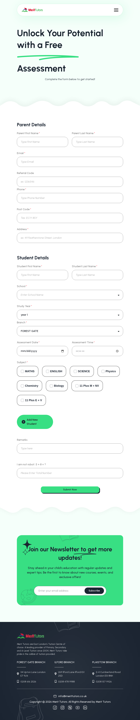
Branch (22, 322)
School (22, 286)
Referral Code (25, 173)
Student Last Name (84, 266)
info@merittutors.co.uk (70, 696)
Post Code (24, 209)
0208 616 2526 (26, 681)
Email (21, 153)
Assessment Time (83, 342)
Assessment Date (28, 342)
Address (22, 229)
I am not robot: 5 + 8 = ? (31, 464)
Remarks (22, 439)
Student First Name (29, 266)
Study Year (24, 306)
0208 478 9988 (65, 681)
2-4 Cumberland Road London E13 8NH (106, 674)
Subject (22, 362)
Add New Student (30, 421)
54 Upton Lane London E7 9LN (31, 674)
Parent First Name (28, 133)
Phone (21, 189)
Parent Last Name (83, 133)
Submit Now (70, 489)
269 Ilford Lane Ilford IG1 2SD (69, 674)
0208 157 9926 (102, 681)
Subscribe (94, 590)
